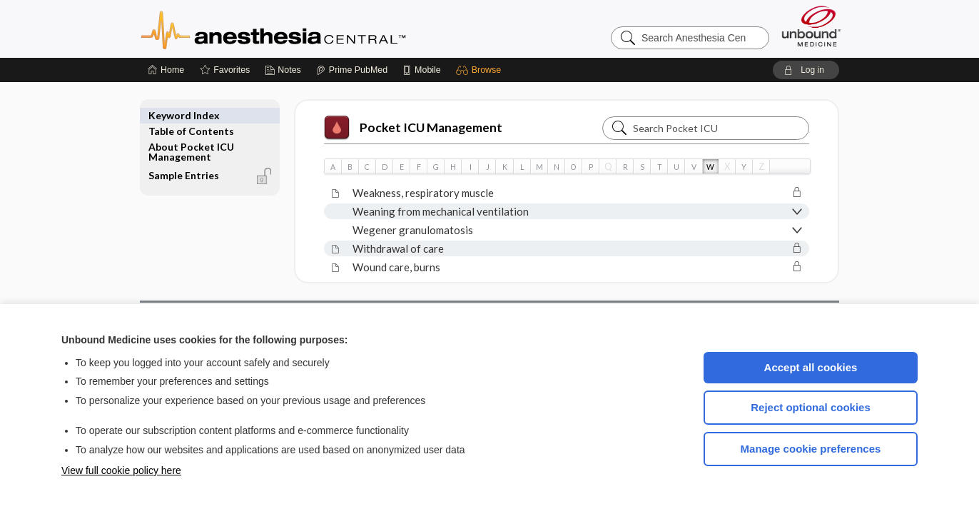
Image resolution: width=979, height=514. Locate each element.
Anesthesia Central (318, 28)
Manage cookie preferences (811, 449)
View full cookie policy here (121, 470)
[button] (480, 70)
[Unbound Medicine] (811, 26)
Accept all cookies (811, 367)
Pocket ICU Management (413, 128)
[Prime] (351, 70)
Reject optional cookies (811, 407)
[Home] (166, 70)
